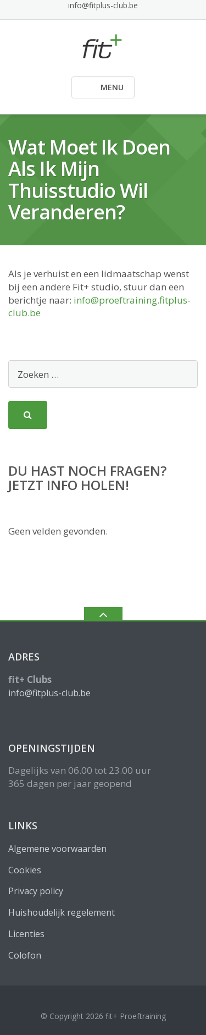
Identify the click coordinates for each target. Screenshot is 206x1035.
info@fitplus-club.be (103, 5)
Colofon (24, 955)
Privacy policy (35, 891)
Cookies (24, 870)
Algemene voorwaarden (57, 849)
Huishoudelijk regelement (61, 912)
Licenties (26, 934)
